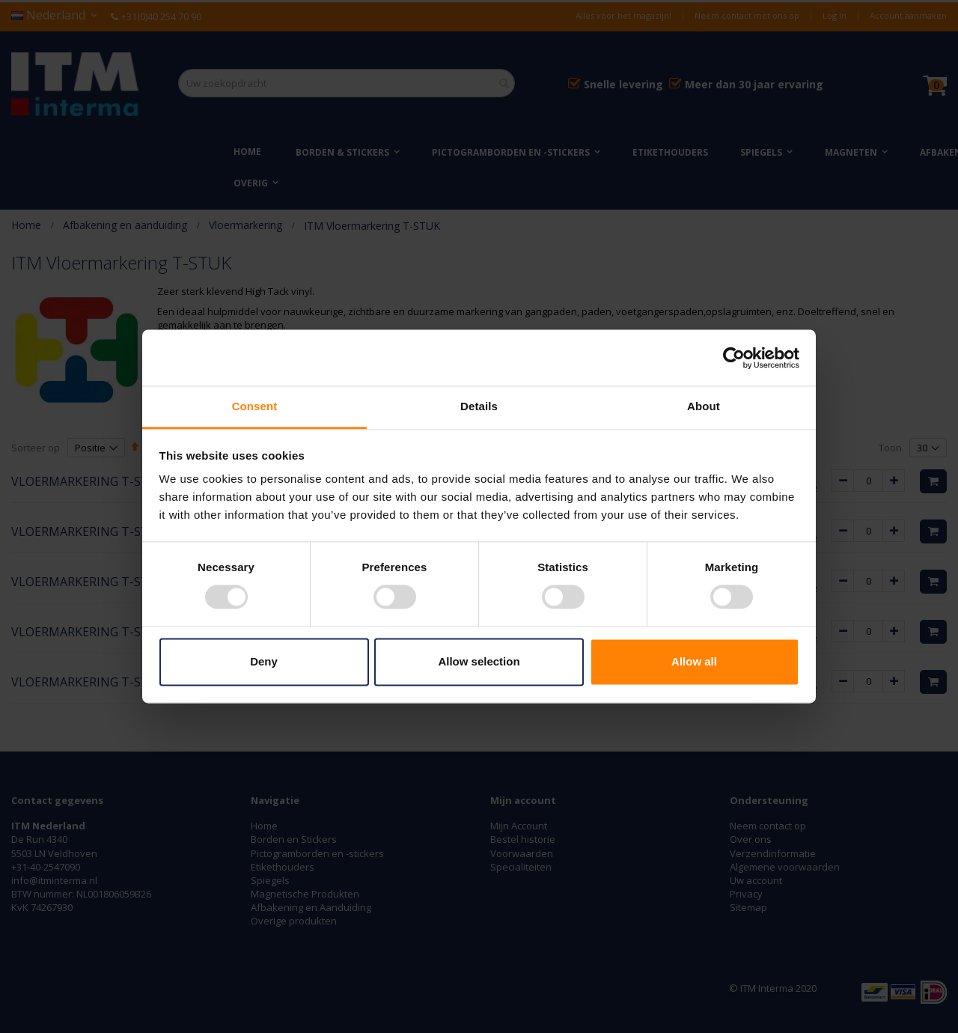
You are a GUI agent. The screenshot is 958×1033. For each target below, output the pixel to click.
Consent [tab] (255, 406)
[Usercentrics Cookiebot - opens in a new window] (733, 358)
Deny (264, 661)
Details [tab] (479, 406)
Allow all (694, 661)
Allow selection (478, 661)
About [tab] (703, 406)
